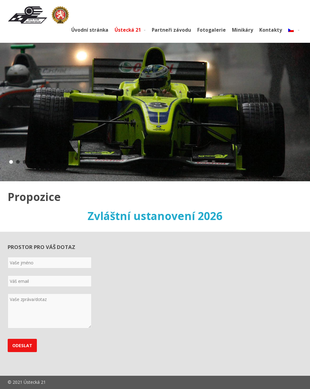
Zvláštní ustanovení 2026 (155, 216)
